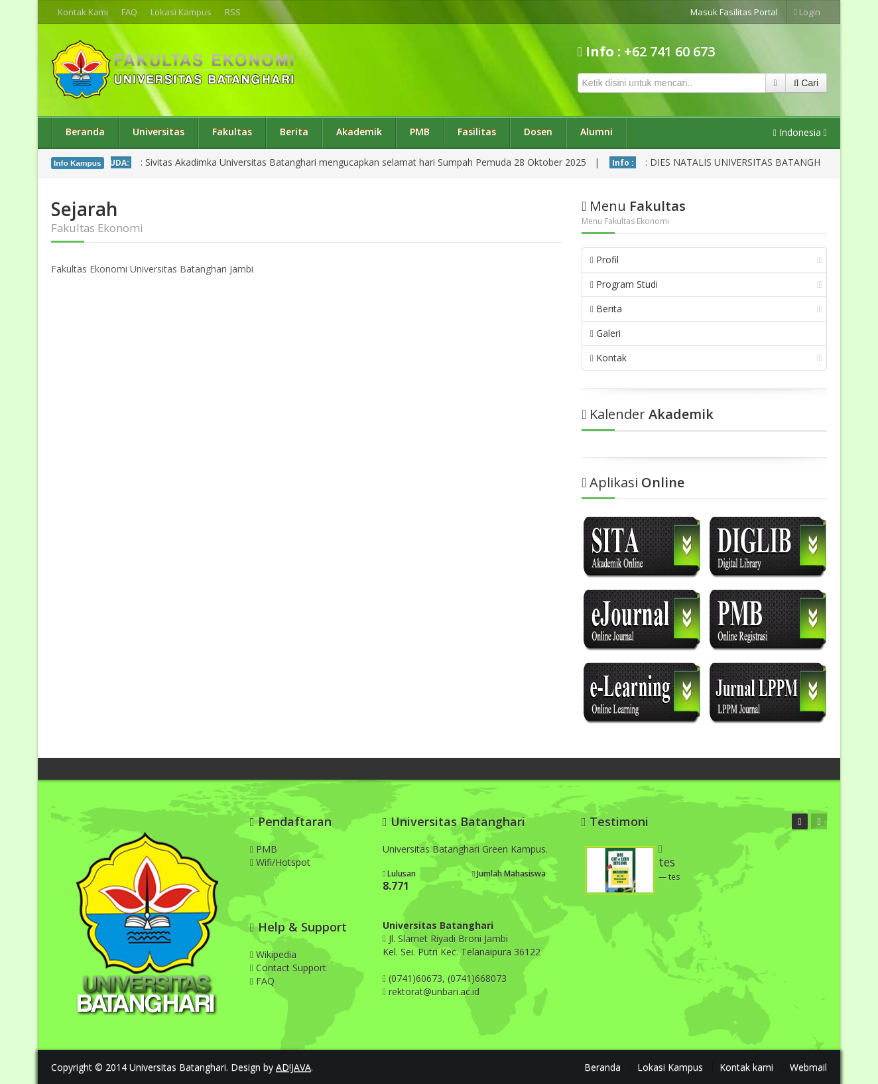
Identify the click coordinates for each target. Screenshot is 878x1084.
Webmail (808, 1067)
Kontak (706, 357)
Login (807, 12)
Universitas (158, 131)
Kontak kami (746, 1067)
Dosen (538, 131)
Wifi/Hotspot (280, 862)
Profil (706, 259)
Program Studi (706, 284)
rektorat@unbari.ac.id (434, 991)
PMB (420, 131)
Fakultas (232, 131)
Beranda (85, 131)
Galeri (605, 333)
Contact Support (288, 967)
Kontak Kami (83, 12)
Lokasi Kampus (181, 12)
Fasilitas (477, 131)
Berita (294, 131)
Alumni (596, 131)
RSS (233, 12)
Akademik (359, 131)
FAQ (129, 12)
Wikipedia (273, 954)
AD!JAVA (293, 1067)
